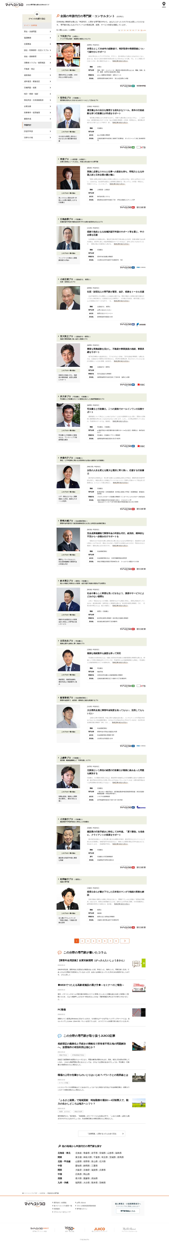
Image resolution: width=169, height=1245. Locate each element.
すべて (26, 25)
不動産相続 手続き (78, 1055)
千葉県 (96, 1157)
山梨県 (78, 1161)
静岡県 (86, 1166)
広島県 (78, 1174)
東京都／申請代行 (93, 529)
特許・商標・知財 (31, 94)
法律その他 (28, 137)
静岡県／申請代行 (93, 288)
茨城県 (112, 1157)
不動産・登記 (29, 69)
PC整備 (62, 1009)
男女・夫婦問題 (30, 31)
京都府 (86, 1170)
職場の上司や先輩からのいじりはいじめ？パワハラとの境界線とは (93, 1075)
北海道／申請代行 (93, 106)
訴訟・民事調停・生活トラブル (36, 50)
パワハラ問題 (64, 1083)
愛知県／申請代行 (93, 168)
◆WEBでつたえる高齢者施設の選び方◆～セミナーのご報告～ (91, 985)
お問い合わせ (81, 1202)
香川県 (78, 1178)
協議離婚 (27, 38)
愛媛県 (86, 1178)
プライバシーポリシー (61, 1212)
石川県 (102, 1161)
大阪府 (78, 1170)
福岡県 (78, 1182)
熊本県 (94, 1182)
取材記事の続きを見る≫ (120, 61)
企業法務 (27, 106)
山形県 (110, 1153)
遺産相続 (27, 75)
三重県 (94, 1166)
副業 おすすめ (65, 1111)
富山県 (94, 1161)
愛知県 (78, 1166)
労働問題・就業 (30, 88)
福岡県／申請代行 (93, 345)
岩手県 (94, 1153)
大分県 (86, 1182)
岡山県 (86, 1174)
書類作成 (27, 119)
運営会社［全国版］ (60, 1202)
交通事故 (27, 44)
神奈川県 (87, 1157)
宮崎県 (102, 1182)
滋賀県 (94, 1170)
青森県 (86, 1153)
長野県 (86, 1161)
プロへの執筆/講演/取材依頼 (86, 1206)
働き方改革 (78, 1111)
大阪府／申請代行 (93, 888)
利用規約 (57, 1209)
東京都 (78, 1157)
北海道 (78, 1153)
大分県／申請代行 (93, 228)
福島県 (118, 1153)
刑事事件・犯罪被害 (32, 113)
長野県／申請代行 (93, 45)
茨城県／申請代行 (93, 828)
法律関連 (34, 25)
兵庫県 (102, 1170)
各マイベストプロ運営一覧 (63, 1206)
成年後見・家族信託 (32, 81)
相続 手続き (63, 1055)
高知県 (94, 1178)
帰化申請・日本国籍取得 (33, 100)
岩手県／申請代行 (93, 766)
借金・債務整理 (30, 56)
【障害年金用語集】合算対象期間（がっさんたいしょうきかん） (92, 960)
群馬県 (120, 1157)
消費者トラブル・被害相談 (34, 63)
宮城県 (102, 1153)
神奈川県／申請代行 (93, 466)
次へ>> (143, 30)
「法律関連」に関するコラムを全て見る (101, 1134)
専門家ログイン (82, 1209)
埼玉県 (104, 1157)
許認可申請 (28, 131)
